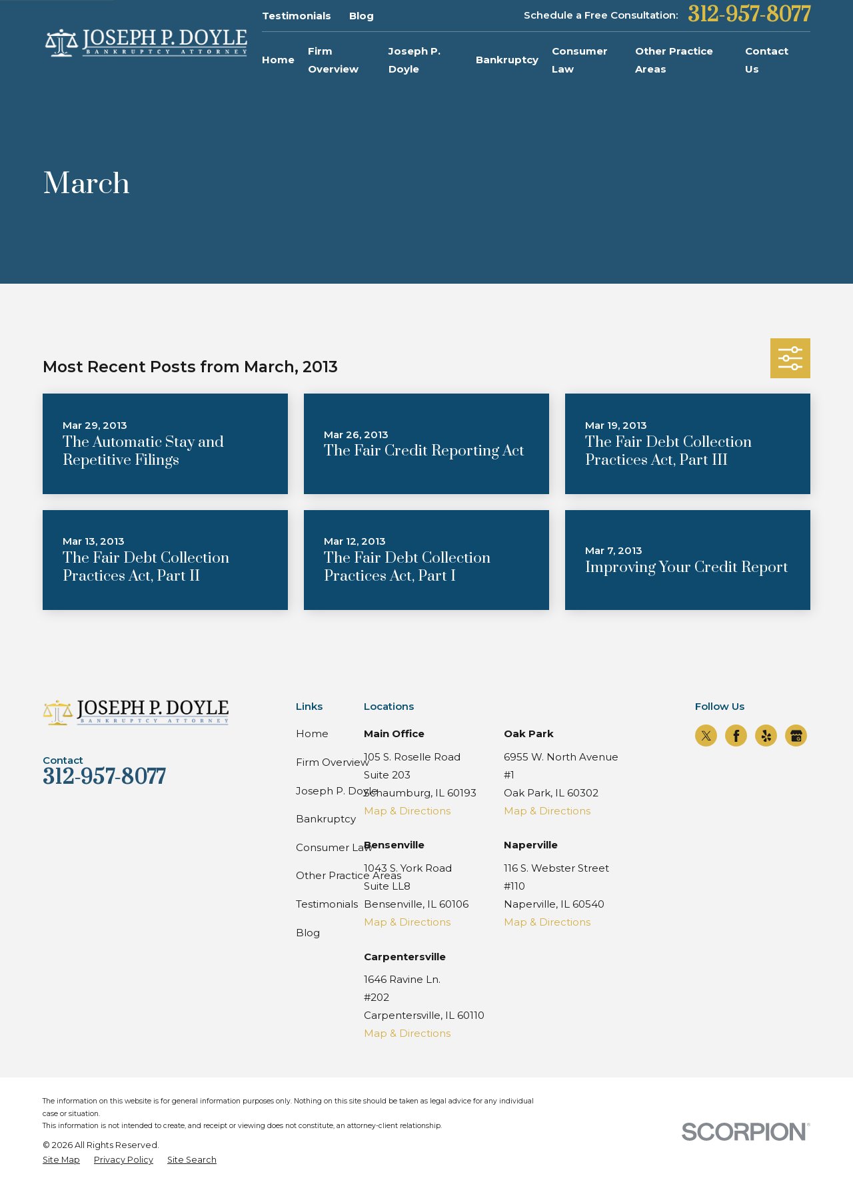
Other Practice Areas (348, 875)
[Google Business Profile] (796, 736)
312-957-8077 (749, 15)
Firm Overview (332, 762)
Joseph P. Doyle (337, 790)
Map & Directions (407, 810)
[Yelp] (766, 736)
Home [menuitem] (278, 59)
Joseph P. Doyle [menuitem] (414, 60)
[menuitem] (61, 1160)
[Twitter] (706, 736)
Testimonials (296, 15)
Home (312, 733)
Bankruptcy (326, 818)
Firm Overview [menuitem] (333, 60)
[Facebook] (736, 736)
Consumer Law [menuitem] (580, 60)
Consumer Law (334, 847)
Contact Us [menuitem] (766, 60)
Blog (361, 15)
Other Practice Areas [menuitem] (674, 60)
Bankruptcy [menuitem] (507, 59)
